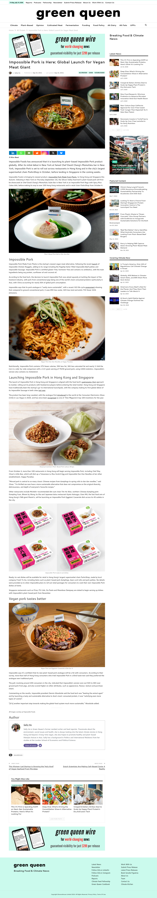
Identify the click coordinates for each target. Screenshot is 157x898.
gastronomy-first (89, 382)
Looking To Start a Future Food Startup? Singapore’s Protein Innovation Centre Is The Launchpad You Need (132, 204)
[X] (53, 153)
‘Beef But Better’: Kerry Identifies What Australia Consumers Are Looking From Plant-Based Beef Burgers (133, 233)
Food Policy (99, 25)
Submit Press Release (72, 3)
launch (94, 264)
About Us (87, 3)
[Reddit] (37, 153)
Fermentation (72, 25)
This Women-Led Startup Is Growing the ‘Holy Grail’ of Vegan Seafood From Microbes (31, 767)
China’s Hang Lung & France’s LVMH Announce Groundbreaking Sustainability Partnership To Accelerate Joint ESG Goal (133, 190)
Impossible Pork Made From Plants (62, 177)
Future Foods (99, 72)
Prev (112, 130)
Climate (14, 25)
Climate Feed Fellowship (101, 881)
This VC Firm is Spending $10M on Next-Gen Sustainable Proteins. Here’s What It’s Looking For (134, 62)
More (132, 25)
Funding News (17, 785)
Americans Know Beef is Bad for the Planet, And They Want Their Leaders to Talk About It (133, 289)
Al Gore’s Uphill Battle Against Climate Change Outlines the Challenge (132, 300)
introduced (61, 395)
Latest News (96, 864)
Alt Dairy (112, 25)
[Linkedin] (13, 153)
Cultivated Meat (54, 25)
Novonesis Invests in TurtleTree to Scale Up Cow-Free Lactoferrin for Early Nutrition (134, 121)
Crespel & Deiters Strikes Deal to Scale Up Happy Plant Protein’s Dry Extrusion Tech (133, 85)
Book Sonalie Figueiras (129, 873)
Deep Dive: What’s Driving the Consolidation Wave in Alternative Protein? (134, 73)
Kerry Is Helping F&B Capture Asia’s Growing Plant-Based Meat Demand (133, 245)
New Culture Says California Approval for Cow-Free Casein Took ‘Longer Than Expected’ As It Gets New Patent (134, 108)
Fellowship (47, 3)
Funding (86, 25)
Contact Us (109, 3)
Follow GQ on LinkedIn (100, 870)
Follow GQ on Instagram (101, 873)
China (91, 72)
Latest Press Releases (129, 870)
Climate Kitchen (127, 884)
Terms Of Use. (101, 894)
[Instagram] (45, 153)
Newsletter (57, 3)
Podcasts (37, 3)
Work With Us (98, 3)
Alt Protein (83, 72)
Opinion (40, 25)
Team (123, 878)
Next (119, 130)
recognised (52, 397)
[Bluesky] (61, 153)
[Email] (29, 153)
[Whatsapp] (21, 153)
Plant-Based (27, 25)
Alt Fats (123, 25)
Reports (29, 3)
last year (42, 390)
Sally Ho (28, 724)
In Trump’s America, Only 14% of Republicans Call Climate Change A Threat (133, 266)
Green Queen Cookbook (101, 884)
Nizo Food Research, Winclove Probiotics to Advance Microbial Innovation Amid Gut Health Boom (134, 96)
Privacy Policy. (92, 894)
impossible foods (18, 755)
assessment (90, 287)
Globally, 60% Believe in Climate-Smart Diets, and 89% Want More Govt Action (133, 277)
